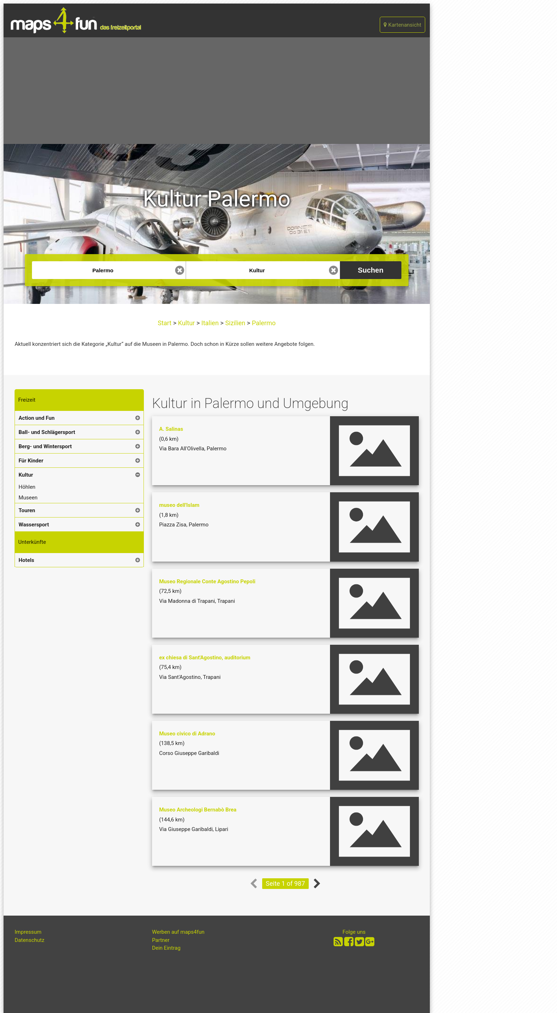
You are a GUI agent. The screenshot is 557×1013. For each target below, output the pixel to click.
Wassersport (33, 524)
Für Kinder (30, 460)
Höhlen (26, 487)
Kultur (186, 323)
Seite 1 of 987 (285, 883)
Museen (27, 497)
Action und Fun (36, 418)
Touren (26, 510)
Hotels (26, 560)
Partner (160, 940)
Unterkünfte (32, 542)
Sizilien (235, 323)
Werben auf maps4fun (178, 932)
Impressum (28, 932)
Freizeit (26, 400)
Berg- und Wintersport (45, 446)
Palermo (263, 323)
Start (165, 323)
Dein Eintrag (166, 948)
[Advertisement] (217, 90)
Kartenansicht (402, 25)
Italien (210, 323)
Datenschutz (29, 940)
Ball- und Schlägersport (46, 432)
